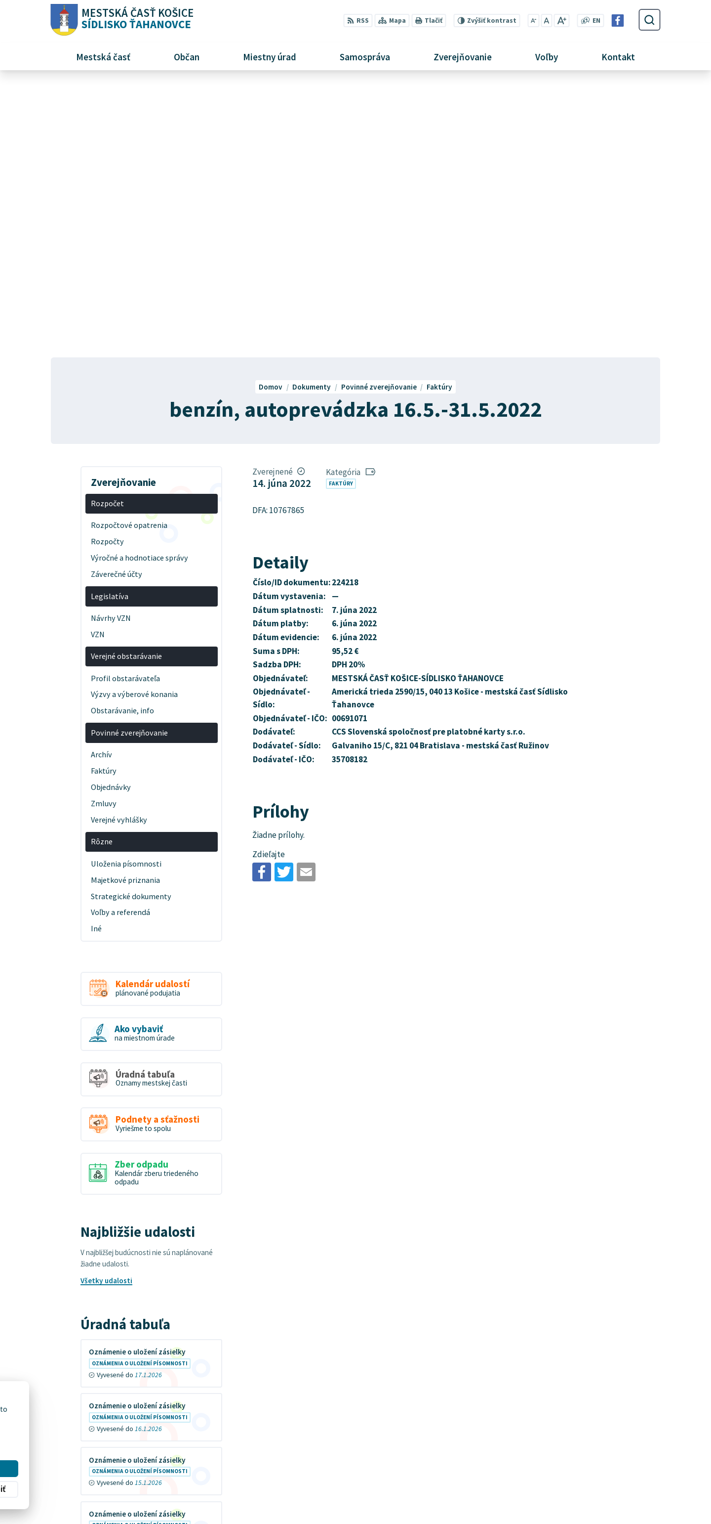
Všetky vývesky (106, 1289)
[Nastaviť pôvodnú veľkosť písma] (546, 20)
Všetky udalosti (106, 1008)
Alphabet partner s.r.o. (172, 1418)
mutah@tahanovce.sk (546, 1476)
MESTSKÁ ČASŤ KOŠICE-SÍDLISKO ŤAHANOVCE (178, 1427)
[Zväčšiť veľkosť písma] (561, 20)
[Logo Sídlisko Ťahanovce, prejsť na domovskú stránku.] (121, 20)
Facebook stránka (539, 1488)
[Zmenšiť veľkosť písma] (533, 20)
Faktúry (341, 210)
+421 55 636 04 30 (538, 1466)
